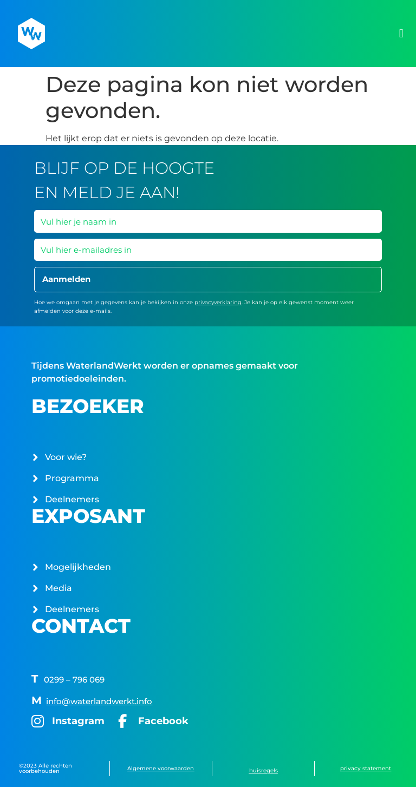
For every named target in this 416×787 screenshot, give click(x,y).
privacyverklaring (218, 302)
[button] (401, 34)
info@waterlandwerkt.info (99, 701)
